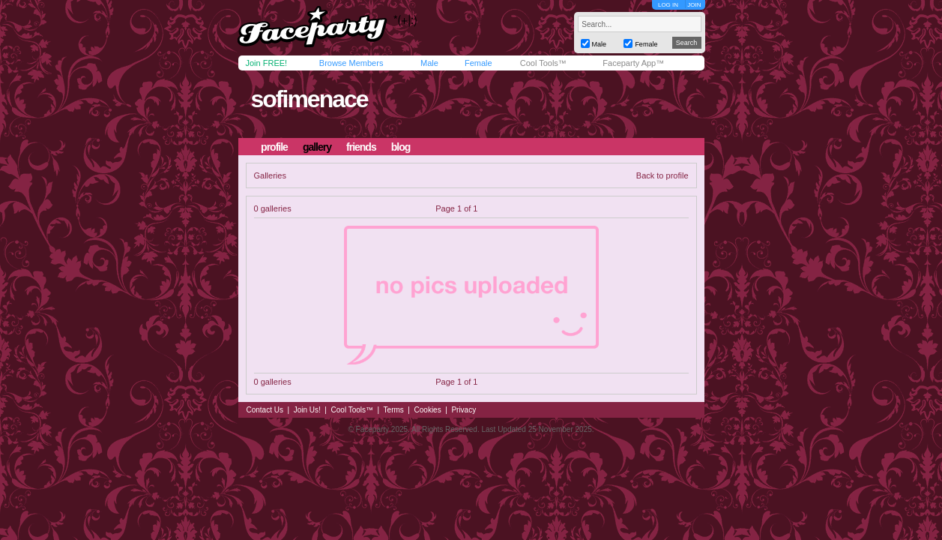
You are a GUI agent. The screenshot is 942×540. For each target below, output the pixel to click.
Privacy (463, 410)
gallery (317, 147)
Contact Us (265, 410)
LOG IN (668, 5)
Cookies (427, 410)
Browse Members (351, 63)
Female (478, 63)
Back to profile (662, 175)
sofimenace (308, 99)
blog (401, 147)
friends (361, 147)
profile (274, 147)
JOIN (694, 5)
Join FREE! (267, 63)
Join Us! (307, 410)
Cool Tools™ (543, 63)
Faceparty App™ (633, 63)
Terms (394, 410)
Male (429, 63)
